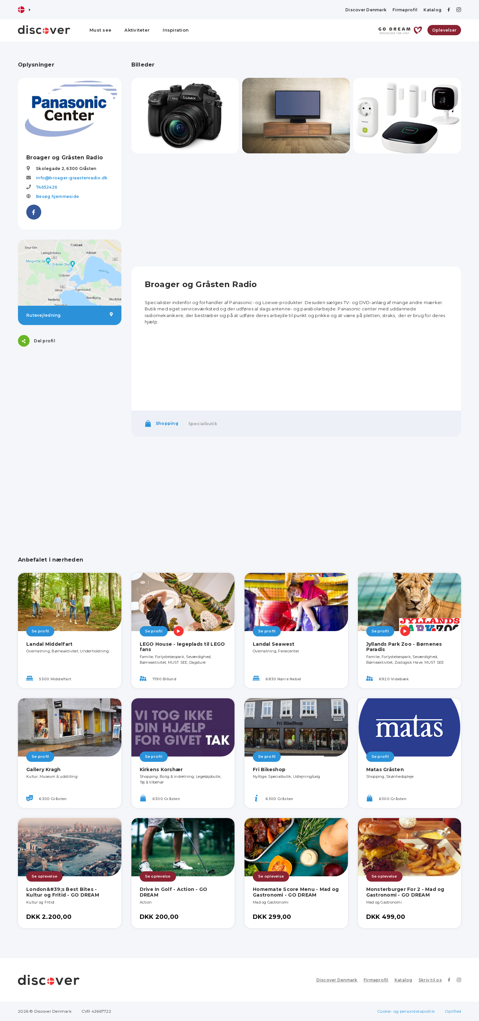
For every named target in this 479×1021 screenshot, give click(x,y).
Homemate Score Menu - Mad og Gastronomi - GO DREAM (296, 892)
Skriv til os (430, 979)
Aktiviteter (137, 30)
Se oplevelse (44, 876)
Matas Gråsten (385, 769)
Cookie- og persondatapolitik (406, 1011)
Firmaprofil (405, 9)
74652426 (46, 187)
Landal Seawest (274, 644)
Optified (453, 1011)
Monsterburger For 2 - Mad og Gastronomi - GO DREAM (405, 892)
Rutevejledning (69, 315)
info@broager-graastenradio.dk (71, 177)
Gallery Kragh (43, 769)
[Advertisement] (69, 398)
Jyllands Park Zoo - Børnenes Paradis (404, 647)
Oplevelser (444, 30)
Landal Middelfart (49, 644)
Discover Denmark (366, 9)
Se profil (40, 631)
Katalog (432, 9)
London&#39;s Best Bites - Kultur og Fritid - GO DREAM (62, 892)
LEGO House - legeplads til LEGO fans (182, 647)
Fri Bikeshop (269, 769)
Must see (100, 30)
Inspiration (176, 30)
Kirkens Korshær (161, 769)
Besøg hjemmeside (57, 196)
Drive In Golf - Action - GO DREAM (174, 892)
